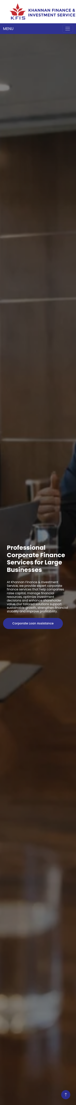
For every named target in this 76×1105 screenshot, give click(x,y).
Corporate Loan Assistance (33, 623)
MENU (8, 28)
